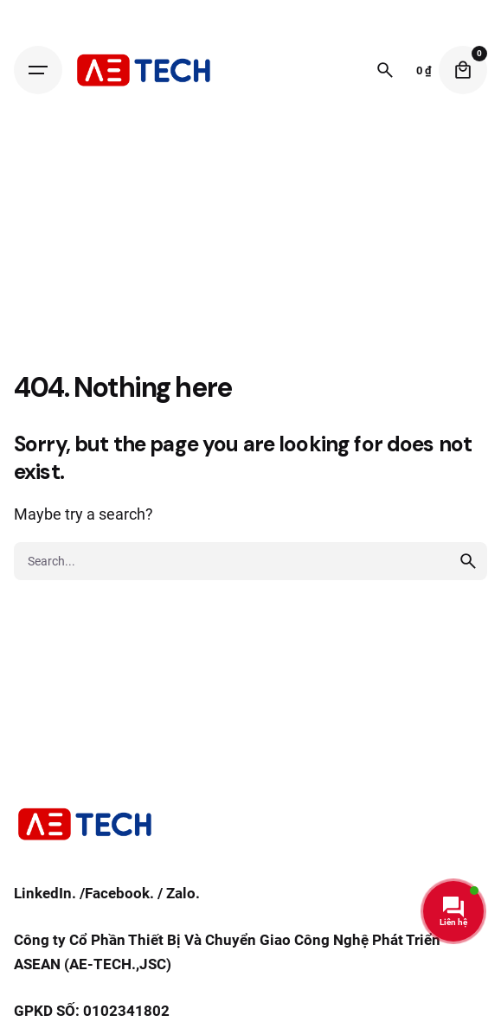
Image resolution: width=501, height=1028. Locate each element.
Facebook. (119, 893)
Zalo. (183, 893)
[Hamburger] (38, 70)
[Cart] (463, 70)
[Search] (385, 70)
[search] (468, 561)
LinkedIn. (45, 893)
